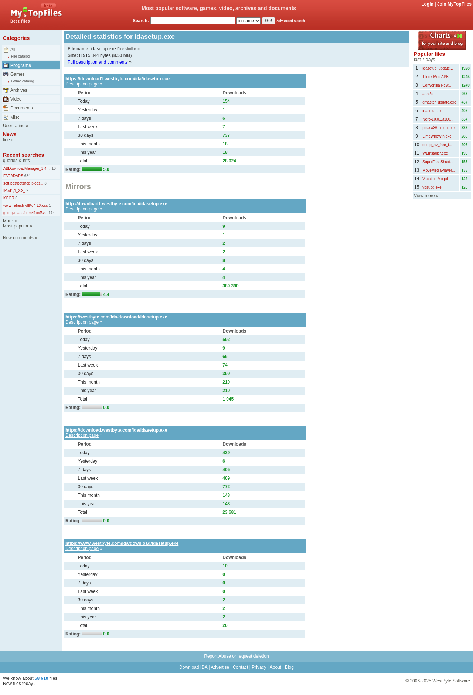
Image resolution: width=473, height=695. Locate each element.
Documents (21, 108)
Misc (15, 117)
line (6, 139)
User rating (14, 125)
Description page (82, 84)
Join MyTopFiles (454, 4)
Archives (18, 90)
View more (424, 195)
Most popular (15, 226)
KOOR (8, 198)
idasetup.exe (432, 111)
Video (15, 99)
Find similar (126, 49)
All (12, 49)
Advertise (220, 667)
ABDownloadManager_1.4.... (27, 168)
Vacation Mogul (435, 179)
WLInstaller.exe (435, 153)
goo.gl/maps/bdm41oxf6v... (25, 213)
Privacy (259, 667)
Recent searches (23, 155)
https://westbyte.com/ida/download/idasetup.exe (116, 317)
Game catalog (22, 81)
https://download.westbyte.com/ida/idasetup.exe (116, 430)
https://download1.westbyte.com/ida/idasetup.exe (117, 78)
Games (17, 74)
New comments (18, 237)
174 (50, 213)
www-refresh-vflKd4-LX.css (25, 205)
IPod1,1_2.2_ (14, 191)
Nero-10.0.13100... (437, 119)
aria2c (427, 94)
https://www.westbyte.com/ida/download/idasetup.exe (121, 543)
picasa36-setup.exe (438, 128)
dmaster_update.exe (439, 102)
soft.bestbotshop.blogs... (23, 183)
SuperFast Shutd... (437, 162)
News (10, 134)
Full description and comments (98, 62)
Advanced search (290, 21)
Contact (240, 667)
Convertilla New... (436, 85)
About (275, 667)
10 (53, 168)
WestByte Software (451, 681)
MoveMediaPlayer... (438, 170)
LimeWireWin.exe (436, 136)
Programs (20, 65)
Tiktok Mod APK (435, 77)
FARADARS (13, 176)
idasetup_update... (437, 68)
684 (26, 176)
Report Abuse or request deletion (236, 656)
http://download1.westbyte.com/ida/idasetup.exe (116, 203)
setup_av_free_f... (437, 145)
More (8, 220)
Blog (289, 667)
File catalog (20, 56)
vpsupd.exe (431, 187)
